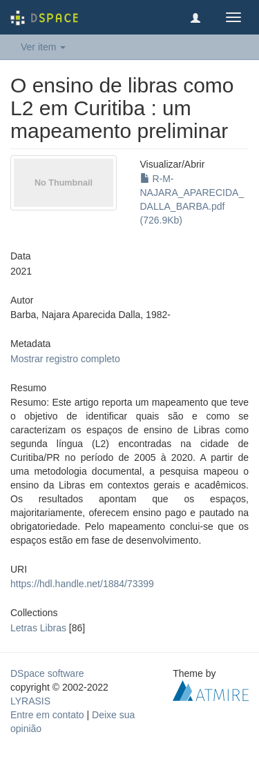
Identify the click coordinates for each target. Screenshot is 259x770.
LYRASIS (30, 701)
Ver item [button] (43, 46)
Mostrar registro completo (65, 358)
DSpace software (47, 673)
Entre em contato (47, 714)
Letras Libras (38, 627)
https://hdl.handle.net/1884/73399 (82, 583)
